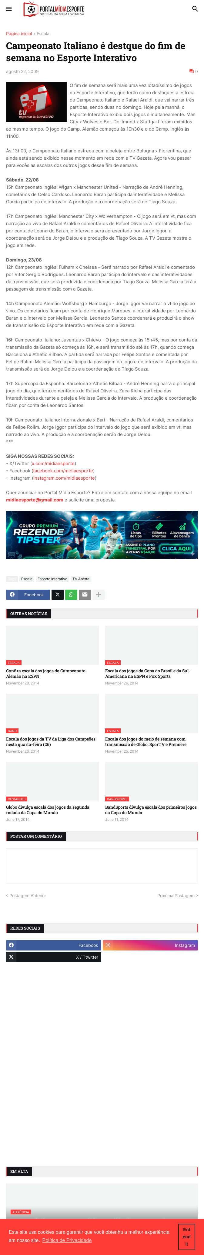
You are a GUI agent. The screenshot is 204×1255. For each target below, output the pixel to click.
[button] (8, 9)
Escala (43, 34)
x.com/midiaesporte (53, 463)
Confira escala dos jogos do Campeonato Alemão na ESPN (45, 673)
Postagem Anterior (27, 895)
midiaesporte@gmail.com (34, 500)
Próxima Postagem (176, 895)
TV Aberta (80, 579)
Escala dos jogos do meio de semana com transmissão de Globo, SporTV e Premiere (145, 741)
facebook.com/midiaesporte (63, 471)
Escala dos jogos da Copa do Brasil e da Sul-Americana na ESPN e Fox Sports (147, 673)
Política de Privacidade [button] (67, 1240)
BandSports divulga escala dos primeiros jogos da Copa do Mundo (151, 809)
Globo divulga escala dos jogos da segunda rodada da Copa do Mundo (47, 809)
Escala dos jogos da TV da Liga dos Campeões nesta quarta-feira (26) (50, 741)
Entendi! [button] (187, 1237)
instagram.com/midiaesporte (64, 478)
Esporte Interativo (52, 579)
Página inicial (19, 34)
